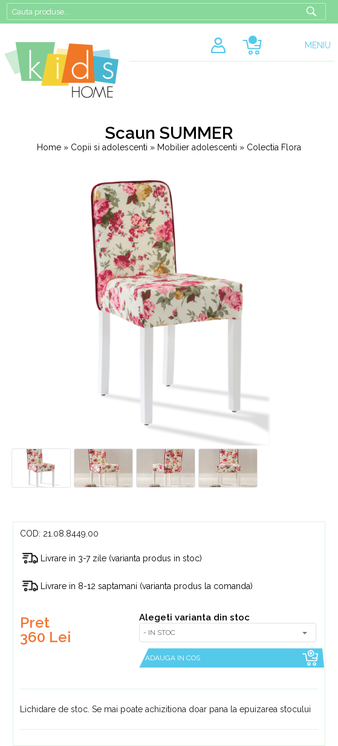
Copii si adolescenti (110, 147)
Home (49, 147)
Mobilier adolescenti (198, 147)
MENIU (318, 45)
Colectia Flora (274, 147)
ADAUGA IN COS (172, 658)
